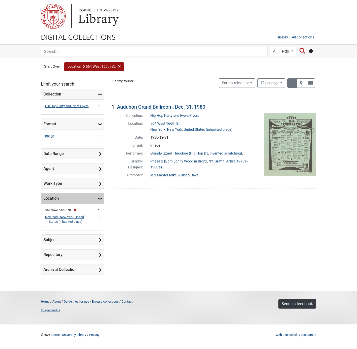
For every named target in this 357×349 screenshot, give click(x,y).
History (282, 37)
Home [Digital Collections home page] (45, 301)
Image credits (50, 310)
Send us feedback (297, 303)
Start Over (52, 66)
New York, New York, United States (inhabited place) (191, 129)
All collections (303, 37)
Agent (48, 168)
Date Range (53, 153)
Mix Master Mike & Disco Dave (174, 175)
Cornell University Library (68, 335)
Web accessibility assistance (296, 335)
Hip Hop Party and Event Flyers (67, 106)
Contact (127, 301)
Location (51, 198)
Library (98, 16)
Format (49, 124)
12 (270, 82)
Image (49, 136)
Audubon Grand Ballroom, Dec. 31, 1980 (161, 107)
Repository (52, 254)
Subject (50, 239)
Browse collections (105, 301)
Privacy (94, 335)
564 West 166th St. (165, 124)
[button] (94, 66)
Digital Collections (78, 37)
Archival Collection (60, 269)
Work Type (52, 183)
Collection (52, 94)
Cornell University (53, 16)
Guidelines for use (76, 301)
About (56, 301)
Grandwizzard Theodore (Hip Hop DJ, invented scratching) (196, 153)
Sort (235, 83)
